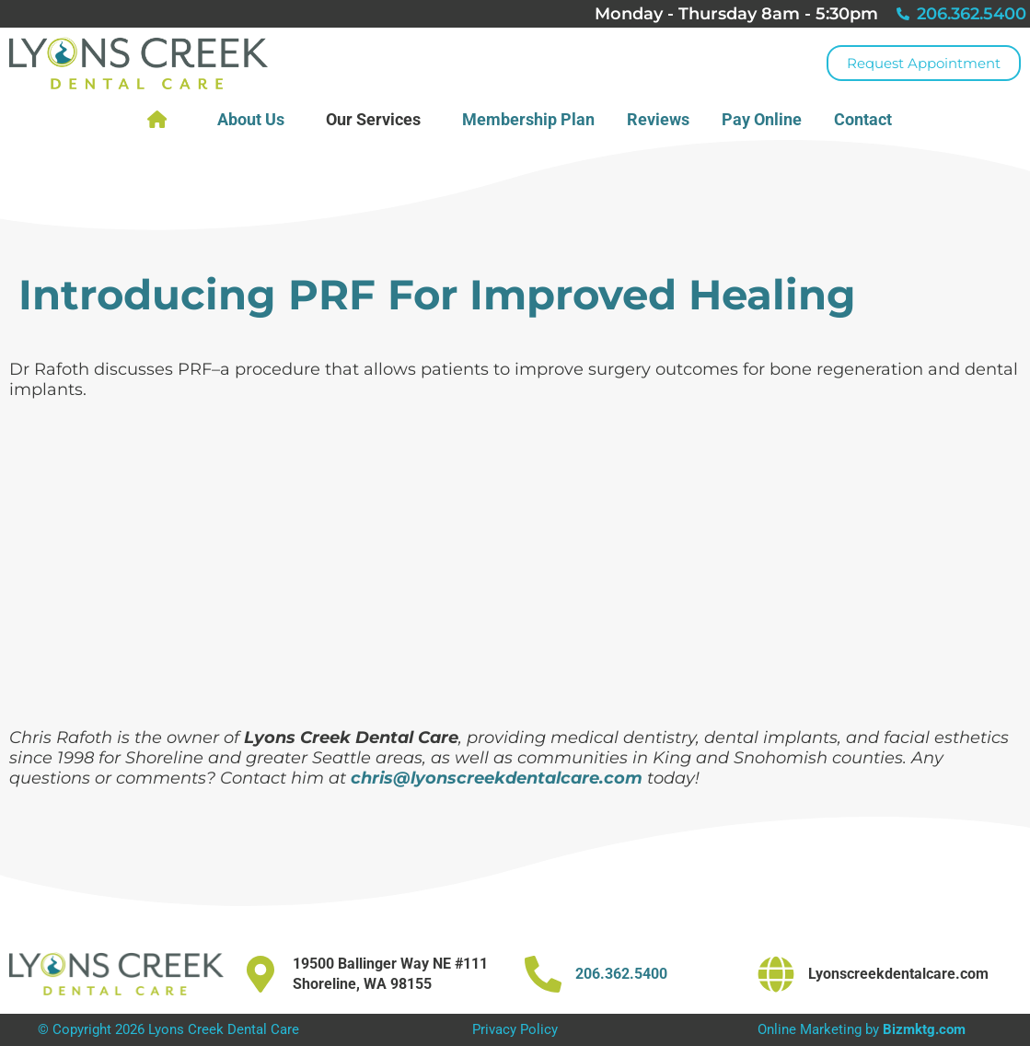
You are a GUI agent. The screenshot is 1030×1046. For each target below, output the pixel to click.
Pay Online (762, 119)
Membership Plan (528, 119)
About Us (255, 119)
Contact (867, 119)
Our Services (378, 119)
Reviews (658, 119)
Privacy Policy (515, 1029)
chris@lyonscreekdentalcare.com (496, 778)
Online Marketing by (862, 1029)
